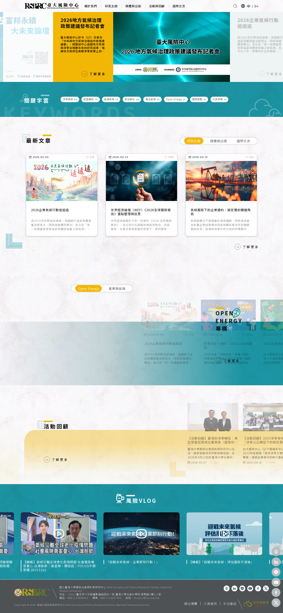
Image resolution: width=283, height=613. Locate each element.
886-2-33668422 (78, 598)
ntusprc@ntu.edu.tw (147, 598)
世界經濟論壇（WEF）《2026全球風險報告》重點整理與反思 (141, 212)
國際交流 (179, 6)
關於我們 (91, 6)
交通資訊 (210, 603)
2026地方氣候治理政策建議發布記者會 (83, 23)
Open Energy (88, 288)
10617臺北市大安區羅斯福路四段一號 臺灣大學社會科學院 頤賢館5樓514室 (114, 594)
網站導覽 (191, 603)
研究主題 (111, 6)
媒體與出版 (133, 6)
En (256, 6)
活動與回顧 (157, 6)
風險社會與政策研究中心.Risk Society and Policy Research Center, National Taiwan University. (93, 605)
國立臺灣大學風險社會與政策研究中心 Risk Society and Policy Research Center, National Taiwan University (115, 589)
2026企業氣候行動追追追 (258, 23)
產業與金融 (117, 288)
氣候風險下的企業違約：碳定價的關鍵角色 (221, 212)
